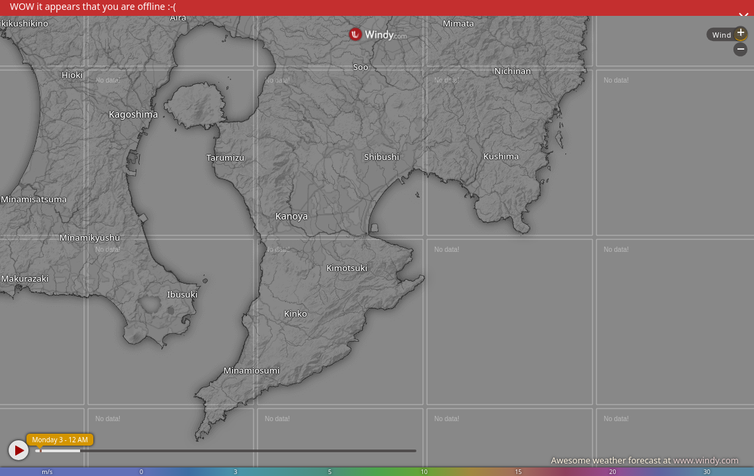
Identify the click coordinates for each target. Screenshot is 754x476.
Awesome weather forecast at (645, 460)
